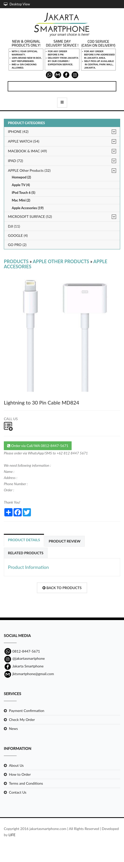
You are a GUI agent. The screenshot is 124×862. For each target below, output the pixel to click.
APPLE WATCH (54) (23, 141)
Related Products (25, 553)
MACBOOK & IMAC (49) (27, 151)
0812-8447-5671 (22, 651)
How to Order (20, 774)
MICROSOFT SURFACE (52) (30, 216)
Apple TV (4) (21, 185)
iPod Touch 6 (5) (23, 193)
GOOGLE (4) (18, 235)
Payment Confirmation (26, 710)
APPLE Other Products (61, 261)
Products (16, 261)
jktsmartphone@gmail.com (29, 674)
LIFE (11, 835)
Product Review (64, 541)
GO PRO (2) (17, 245)
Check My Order (22, 719)
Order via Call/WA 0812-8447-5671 (37, 445)
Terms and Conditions (26, 783)
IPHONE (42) (18, 131)
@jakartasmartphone (24, 658)
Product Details (24, 540)
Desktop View (17, 4)
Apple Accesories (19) (27, 208)
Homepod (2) (21, 177)
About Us (16, 765)
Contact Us (17, 792)
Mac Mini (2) (21, 200)
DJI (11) (14, 226)
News (13, 728)
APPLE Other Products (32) (29, 170)
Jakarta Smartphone (23, 666)
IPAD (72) (15, 161)
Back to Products (62, 588)
